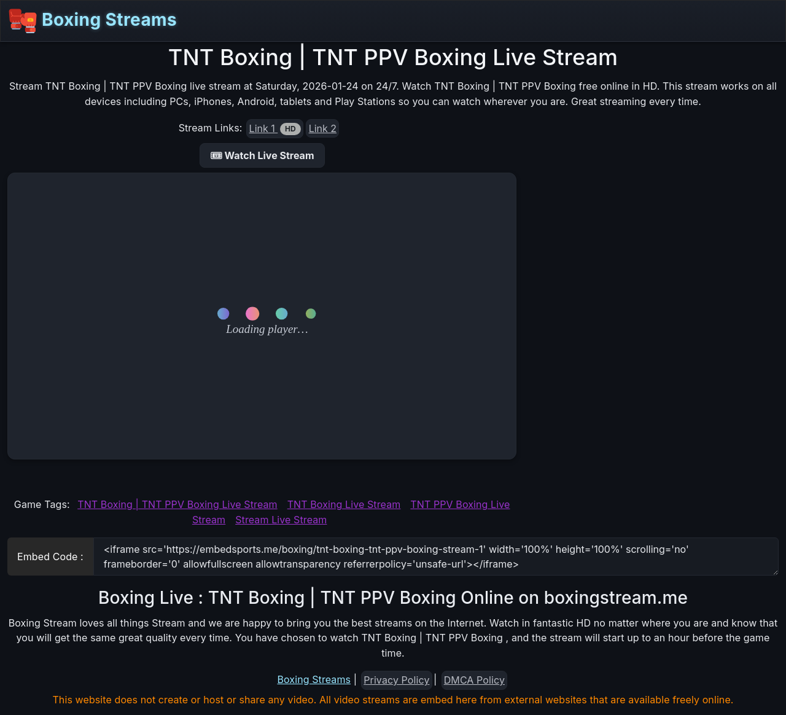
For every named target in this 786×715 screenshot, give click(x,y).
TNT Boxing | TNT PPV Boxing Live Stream (177, 504)
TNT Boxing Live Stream (344, 504)
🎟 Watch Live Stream (262, 155)
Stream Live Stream (281, 520)
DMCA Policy (474, 680)
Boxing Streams (92, 21)
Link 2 (323, 128)
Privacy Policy (396, 680)
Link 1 (275, 128)
